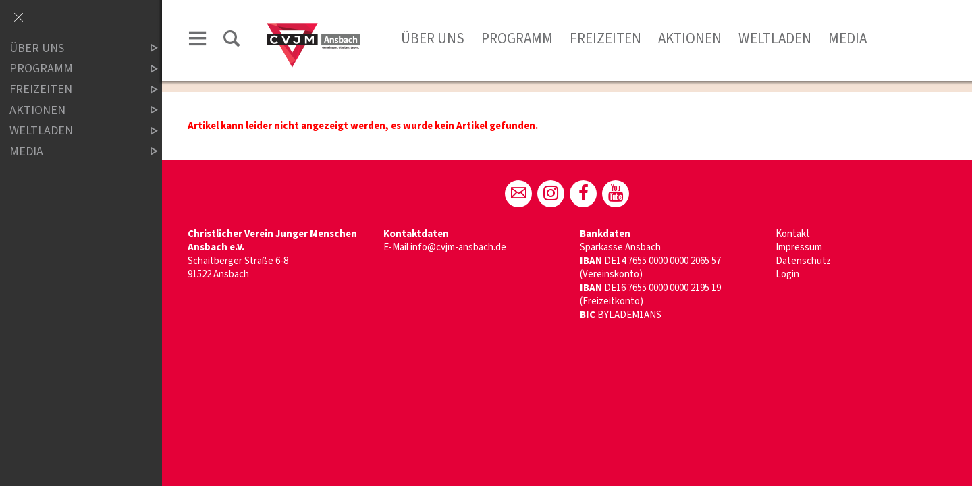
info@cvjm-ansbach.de (458, 247)
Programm (517, 38)
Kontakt (793, 234)
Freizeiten (605, 38)
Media (847, 38)
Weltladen (774, 38)
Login (787, 274)
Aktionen (690, 38)
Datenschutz (803, 261)
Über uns (432, 38)
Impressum (799, 247)
